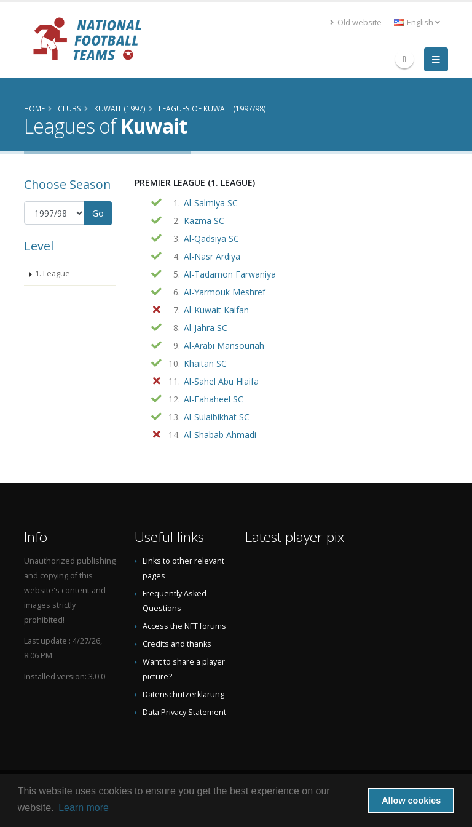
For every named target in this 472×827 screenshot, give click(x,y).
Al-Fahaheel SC (213, 399)
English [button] (417, 22)
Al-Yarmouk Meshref (225, 292)
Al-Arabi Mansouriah (224, 345)
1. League (52, 273)
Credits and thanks (177, 644)
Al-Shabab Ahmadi (220, 435)
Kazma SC (204, 220)
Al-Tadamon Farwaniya (230, 274)
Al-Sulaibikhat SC (217, 417)
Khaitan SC (205, 363)
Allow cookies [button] (411, 800)
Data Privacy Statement (184, 712)
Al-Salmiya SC (211, 203)
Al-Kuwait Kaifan (216, 310)
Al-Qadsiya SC (211, 238)
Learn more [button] (83, 807)
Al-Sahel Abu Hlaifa (221, 381)
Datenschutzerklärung (183, 694)
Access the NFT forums (184, 626)
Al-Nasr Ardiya (212, 256)
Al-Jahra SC (205, 328)
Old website (356, 22)
